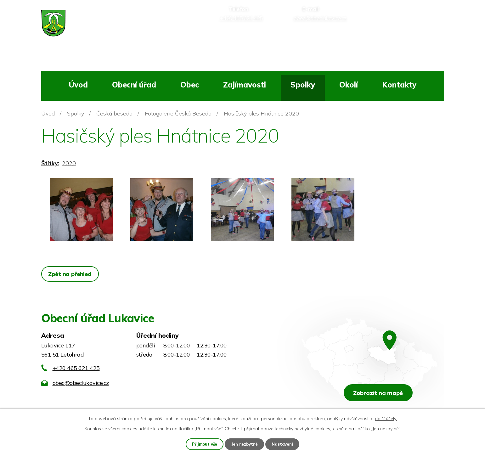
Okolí (348, 84)
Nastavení (284, 444)
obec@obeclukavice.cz (81, 382)
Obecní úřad (134, 84)
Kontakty (399, 84)
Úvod (78, 84)
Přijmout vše (203, 444)
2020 (69, 163)
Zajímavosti (244, 84)
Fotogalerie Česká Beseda (178, 113)
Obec (189, 84)
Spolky (302, 84)
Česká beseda (114, 113)
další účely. (386, 418)
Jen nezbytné (245, 444)
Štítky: (50, 163)
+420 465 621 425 (76, 368)
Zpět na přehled (71, 274)
